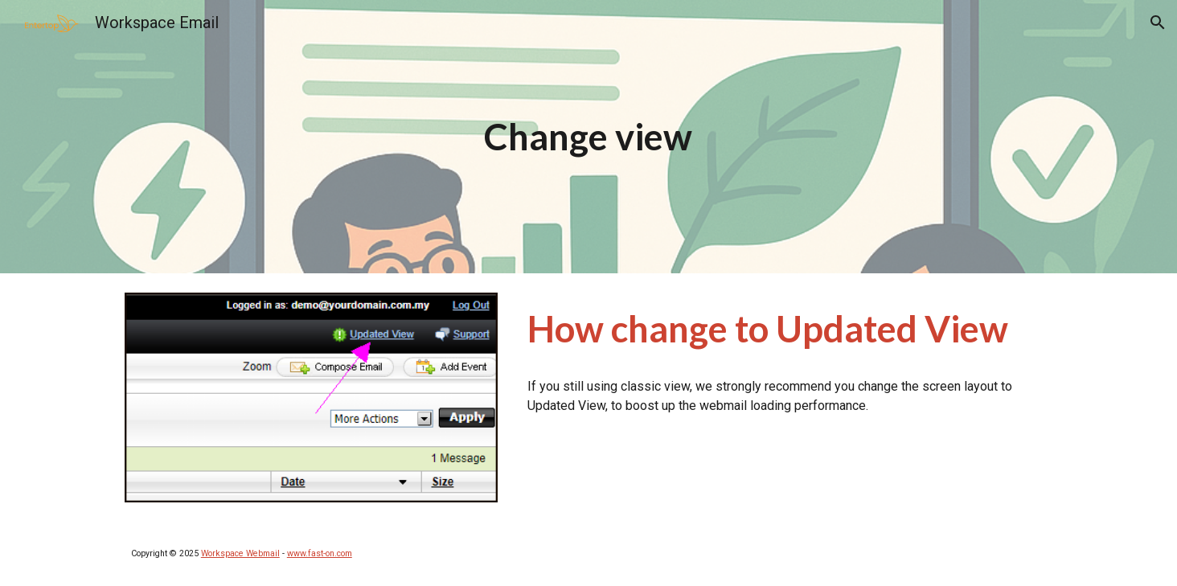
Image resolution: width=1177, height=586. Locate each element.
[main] (588, 137)
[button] (1157, 22)
